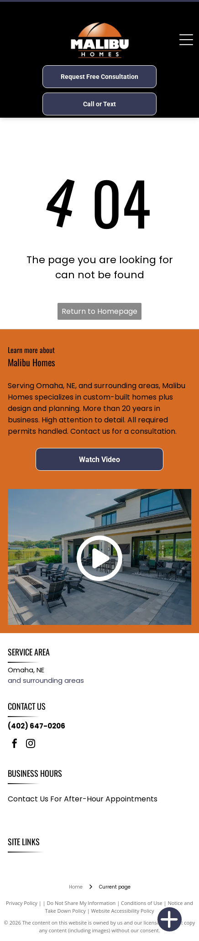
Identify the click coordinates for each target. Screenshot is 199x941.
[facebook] (14, 745)
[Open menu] (186, 40)
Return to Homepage (99, 311)
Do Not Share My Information (81, 902)
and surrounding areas (46, 680)
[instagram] (30, 745)
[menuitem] (19, 862)
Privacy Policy (21, 902)
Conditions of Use (141, 902)
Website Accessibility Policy (122, 910)
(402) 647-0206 (36, 726)
